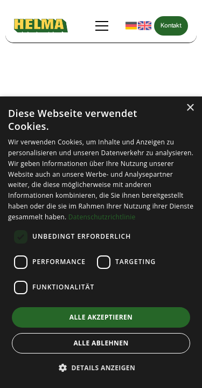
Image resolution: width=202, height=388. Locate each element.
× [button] (190, 108)
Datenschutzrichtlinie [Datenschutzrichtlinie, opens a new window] (102, 216)
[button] (104, 26)
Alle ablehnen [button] (100, 343)
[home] (41, 26)
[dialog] (101, 242)
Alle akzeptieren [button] (101, 317)
